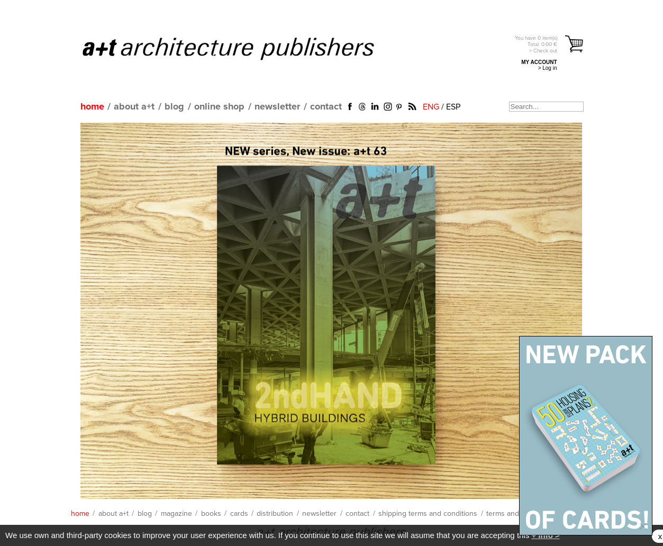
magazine (176, 513)
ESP (453, 107)
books (211, 513)
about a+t (134, 107)
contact (326, 107)
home (92, 107)
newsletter (277, 107)
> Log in (547, 68)
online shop (219, 107)
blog (174, 107)
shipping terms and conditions (427, 513)
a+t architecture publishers (241, 48)
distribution (275, 513)
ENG (431, 107)
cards (239, 513)
